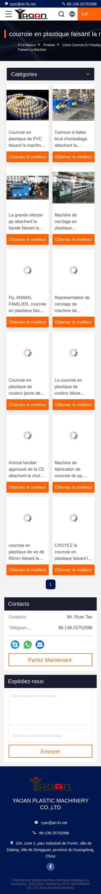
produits (49, 45)
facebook (51, 867)
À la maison (27, 45)
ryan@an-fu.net (20, 3)
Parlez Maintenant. (50, 660)
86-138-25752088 (79, 3)
